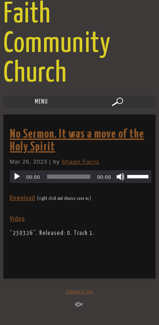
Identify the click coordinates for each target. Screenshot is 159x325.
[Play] (17, 176)
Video (17, 219)
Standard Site (79, 291)
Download (22, 198)
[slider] (69, 177)
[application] (80, 176)
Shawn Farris (81, 161)
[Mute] (120, 176)
